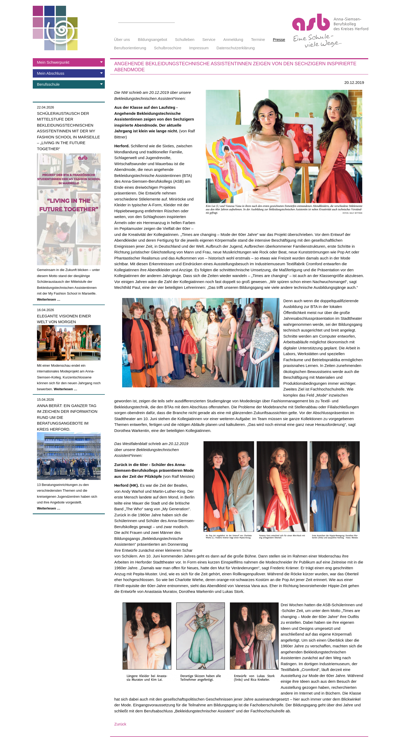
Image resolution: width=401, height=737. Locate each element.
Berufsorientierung (130, 48)
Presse (279, 39)
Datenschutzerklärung (235, 48)
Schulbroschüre (167, 48)
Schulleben (184, 39)
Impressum (199, 48)
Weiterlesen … (48, 299)
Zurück (120, 724)
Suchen (172, 20)
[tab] (69, 62)
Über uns (122, 39)
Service (208, 39)
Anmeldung (233, 39)
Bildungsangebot (152, 39)
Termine (258, 39)
